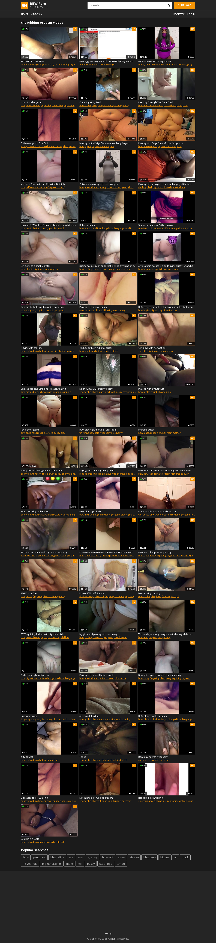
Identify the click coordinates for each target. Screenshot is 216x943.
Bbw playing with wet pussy (153, 756)
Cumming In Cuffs (30, 838)
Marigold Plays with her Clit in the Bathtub (43, 184)
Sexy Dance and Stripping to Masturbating (43, 388)
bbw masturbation (51, 391)
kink (91, 64)
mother (177, 432)
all (175, 857)
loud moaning (68, 514)
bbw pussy (166, 678)
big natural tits (55, 105)
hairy (160, 637)
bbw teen (148, 473)
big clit (162, 310)
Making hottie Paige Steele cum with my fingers (104, 143)
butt (96, 64)
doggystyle (157, 269)
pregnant (39, 857)
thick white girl (171, 105)
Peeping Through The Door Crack (156, 102)
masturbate (39, 146)
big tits (44, 105)
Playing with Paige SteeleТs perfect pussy (160, 143)
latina (167, 269)
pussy (100, 105)
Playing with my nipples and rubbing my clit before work (166, 184)
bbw (153, 64)
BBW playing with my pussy (152, 716)
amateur (84, 64)
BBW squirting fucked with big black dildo (42, 634)
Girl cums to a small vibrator (35, 265)
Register (179, 14)
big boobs (69, 105)
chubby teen (120, 637)
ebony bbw (27, 64)
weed (61, 228)
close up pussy (54, 146)
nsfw (193, 800)
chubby (103, 64)
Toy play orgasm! (30, 429)
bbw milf (99, 596)
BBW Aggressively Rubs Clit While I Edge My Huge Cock (107, 61)
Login (191, 14)
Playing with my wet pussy (93, 307)
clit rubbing (101, 228)
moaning (108, 105)
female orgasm (123, 269)
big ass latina (132, 473)
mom (169, 432)
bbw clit (168, 187)
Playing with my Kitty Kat (151, 388)
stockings (105, 864)
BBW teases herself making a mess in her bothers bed (166, 307)
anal (80, 857)
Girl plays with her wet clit (151, 347)
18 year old (30, 864)
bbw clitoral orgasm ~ (32, 102)
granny (92, 857)
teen (160, 105)
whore (170, 351)
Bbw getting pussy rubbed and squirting (159, 675)
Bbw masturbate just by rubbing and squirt (43, 307)
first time (175, 473)
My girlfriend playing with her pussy (98, 634)
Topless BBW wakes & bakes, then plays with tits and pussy (49, 225)
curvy (146, 678)
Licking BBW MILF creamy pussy (96, 388)
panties (53, 228)
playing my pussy (130, 514)
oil (56, 64)
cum (32, 187)
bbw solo (94, 432)
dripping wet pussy (180, 800)
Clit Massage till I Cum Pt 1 (34, 143)
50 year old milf (56, 187)
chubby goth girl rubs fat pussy (95, 347)
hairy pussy (58, 596)
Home (24, 14)
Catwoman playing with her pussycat (99, 184)
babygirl (185, 473)
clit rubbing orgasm (68, 64)
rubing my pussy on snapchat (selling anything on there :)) (107, 265)
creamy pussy (121, 105)
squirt (40, 310)
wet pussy (48, 64)
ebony (103, 187)
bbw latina (120, 678)
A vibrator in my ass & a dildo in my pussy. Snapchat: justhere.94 (166, 265)
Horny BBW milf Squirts (91, 593)
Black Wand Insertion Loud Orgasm (157, 511)
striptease (169, 64)
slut (140, 351)
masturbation (33, 105)
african (134, 857)
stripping (66, 391)
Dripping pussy (146, 429)
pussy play (59, 432)
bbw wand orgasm (160, 514)
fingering (38, 64)
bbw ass (47, 596)
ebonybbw (133, 187)
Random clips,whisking (150, 797)
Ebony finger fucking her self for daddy (41, 470)
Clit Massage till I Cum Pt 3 (34, 797)
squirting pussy (133, 596)
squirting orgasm (67, 555)
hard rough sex (40, 432)
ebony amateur (70, 473)
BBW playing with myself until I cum (97, 429)
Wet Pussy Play (29, 593)
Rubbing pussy (87, 225)
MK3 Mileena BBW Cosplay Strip (155, 61)
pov (112, 146)
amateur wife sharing (165, 228)
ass (71, 857)
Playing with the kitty (31, 347)
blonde (29, 269)
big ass (96, 146)
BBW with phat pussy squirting (154, 552)
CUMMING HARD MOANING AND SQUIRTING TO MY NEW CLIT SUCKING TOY (107, 552)
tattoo (121, 864)
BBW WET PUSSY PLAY (32, 61)
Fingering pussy (29, 716)
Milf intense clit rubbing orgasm (96, 797)
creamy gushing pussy (157, 800)
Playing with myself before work (96, 675)
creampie (143, 760)
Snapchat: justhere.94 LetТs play (155, 225)
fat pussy (108, 351)
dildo (150, 228)
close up (105, 800)
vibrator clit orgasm (126, 555)
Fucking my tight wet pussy (35, 675)
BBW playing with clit (90, 511)
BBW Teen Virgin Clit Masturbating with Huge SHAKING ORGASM (166, 470)
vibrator (45, 269)
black (149, 187)
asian (121, 857)
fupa (158, 596)
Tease (82, 756)
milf (28, 187)
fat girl (175, 596)
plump (171, 719)
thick (115, 351)
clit (129, 228)
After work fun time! (89, 716)
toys (111, 310)
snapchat (90, 228)
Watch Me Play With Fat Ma (35, 511)
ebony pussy (70, 146)
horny (50, 351)
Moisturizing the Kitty (149, 593)
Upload (184, 5)
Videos (37, 14)
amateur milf (104, 391)
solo (113, 432)
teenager (98, 269)
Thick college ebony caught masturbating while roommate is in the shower (166, 634)
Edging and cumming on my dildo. (97, 470)
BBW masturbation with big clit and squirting (44, 552)
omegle (111, 64)
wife (179, 228)
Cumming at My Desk (90, 102)
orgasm (183, 105)
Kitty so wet (27, 756)
